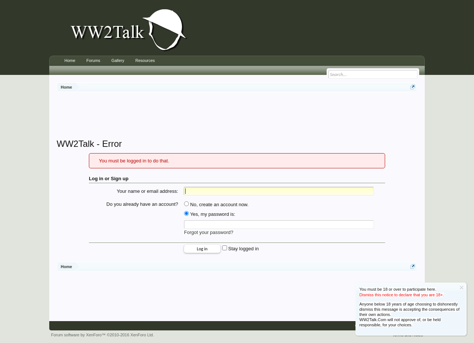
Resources (145, 60)
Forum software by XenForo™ (102, 335)
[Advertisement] (237, 116)
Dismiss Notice (461, 287)
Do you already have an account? (142, 204)
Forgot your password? (208, 232)
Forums (93, 60)
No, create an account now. (216, 204)
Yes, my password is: (209, 214)
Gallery (117, 60)
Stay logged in (240, 248)
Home (69, 60)
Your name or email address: (147, 191)
